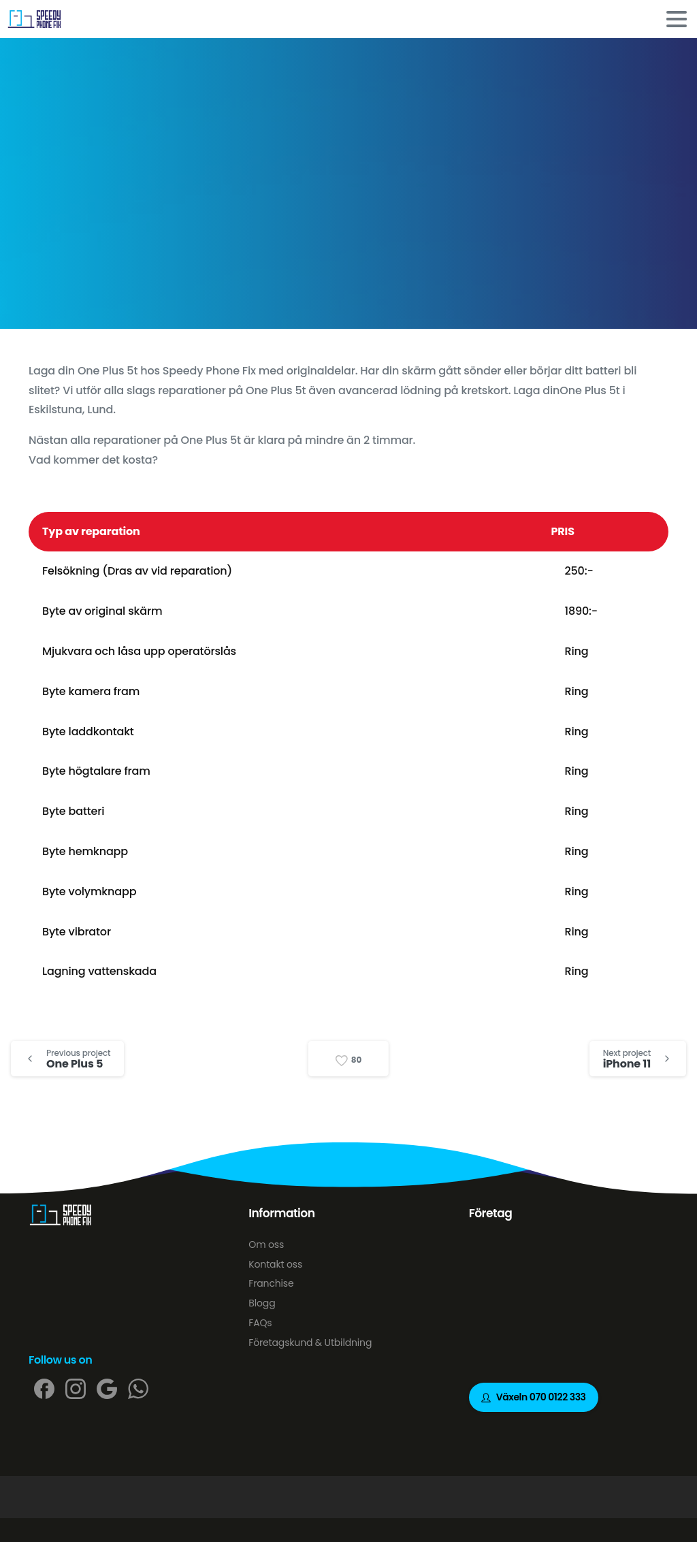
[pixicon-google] (107, 1388)
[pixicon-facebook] (44, 1388)
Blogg (261, 1303)
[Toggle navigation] (676, 19)
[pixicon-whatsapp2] (138, 1388)
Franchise (270, 1283)
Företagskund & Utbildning (310, 1342)
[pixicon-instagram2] (75, 1388)
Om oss (266, 1244)
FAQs (260, 1323)
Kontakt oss (275, 1264)
